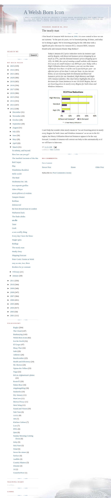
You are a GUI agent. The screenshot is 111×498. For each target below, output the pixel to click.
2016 (12, 93)
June (15, 135)
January (16, 276)
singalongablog (19, 388)
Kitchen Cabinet (19, 422)
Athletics (16, 355)
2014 (12, 101)
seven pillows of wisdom (22, 193)
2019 (12, 81)
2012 (12, 109)
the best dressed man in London (24, 209)
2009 (12, 288)
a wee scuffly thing (19, 232)
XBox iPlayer (17, 189)
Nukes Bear (17, 385)
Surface (16, 456)
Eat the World (18, 341)
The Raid (15, 178)
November (17, 116)
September (17, 124)
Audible (16, 459)
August (16, 128)
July (14, 131)
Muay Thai (17, 348)
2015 (12, 97)
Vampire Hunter (18, 197)
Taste (14, 224)
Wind (15, 449)
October (16, 120)
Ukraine (16, 466)
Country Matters (19, 462)
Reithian (15, 201)
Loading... (11, 485)
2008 (12, 292)
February (16, 272)
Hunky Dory (17, 251)
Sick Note (17, 445)
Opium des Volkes (20, 368)
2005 (12, 304)
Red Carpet (16, 162)
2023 (12, 66)
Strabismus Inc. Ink (19, 181)
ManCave (17, 398)
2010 (12, 284)
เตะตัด (14, 220)
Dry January (18, 395)
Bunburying (17, 334)
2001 (12, 315)
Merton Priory (18, 402)
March (15, 147)
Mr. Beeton (17, 365)
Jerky (15, 442)
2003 (12, 312)
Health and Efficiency (21, 361)
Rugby (15, 327)
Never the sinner (19, 452)
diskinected (16, 205)
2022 (12, 70)
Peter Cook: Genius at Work (23, 259)
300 (14, 419)
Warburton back (18, 213)
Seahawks (17, 391)
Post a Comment (47, 163)
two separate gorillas (20, 185)
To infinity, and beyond (21, 150)
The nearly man (18, 247)
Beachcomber (18, 358)
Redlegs (15, 244)
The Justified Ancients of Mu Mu (25, 158)
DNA (15, 429)
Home (73, 167)
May (15, 139)
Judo (15, 351)
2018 (12, 85)
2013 (12, 105)
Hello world (16, 174)
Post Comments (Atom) (62, 173)
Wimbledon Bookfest (20, 170)
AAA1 (15, 415)
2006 (76, 36)
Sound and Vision (20, 408)
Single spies (16, 240)
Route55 (16, 381)
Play (13, 166)
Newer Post (46, 167)
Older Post (100, 167)
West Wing (17, 405)
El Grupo (16, 344)
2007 (12, 296)
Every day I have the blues (22, 236)
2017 (12, 89)
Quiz (15, 432)
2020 (12, 77)
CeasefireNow (18, 473)
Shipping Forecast (19, 255)
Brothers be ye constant (21, 267)
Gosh (14, 228)
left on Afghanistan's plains (23, 375)
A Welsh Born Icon (44, 12)
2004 (12, 308)
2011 (12, 280)
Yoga (15, 372)
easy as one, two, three (21, 263)
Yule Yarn (17, 412)
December (17, 112)
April (15, 143)
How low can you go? (20, 154)
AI (14, 469)
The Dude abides (18, 216)
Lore (15, 426)
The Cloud (55, 150)
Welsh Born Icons (20, 338)
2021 (12, 74)
